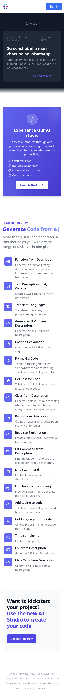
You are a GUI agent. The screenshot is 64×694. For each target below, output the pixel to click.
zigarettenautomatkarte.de (20, 678)
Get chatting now (21, 639)
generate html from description (18, 38)
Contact (13, 673)
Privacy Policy (27, 673)
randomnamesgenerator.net (32, 688)
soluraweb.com (46, 673)
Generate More (45, 76)
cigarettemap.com (48, 678)
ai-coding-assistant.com (46, 683)
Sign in (54, 6)
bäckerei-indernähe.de (17, 683)
